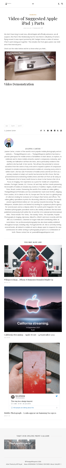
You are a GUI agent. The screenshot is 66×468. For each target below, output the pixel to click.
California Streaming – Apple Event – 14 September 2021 (29, 335)
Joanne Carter (11, 131)
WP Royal (19, 464)
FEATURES (47, 464)
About (52, 464)
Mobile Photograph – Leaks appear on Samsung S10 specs (30, 413)
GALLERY (57, 464)
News (26, 464)
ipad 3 (20, 126)
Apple (13, 126)
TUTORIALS (39, 464)
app (7, 126)
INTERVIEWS (32, 464)
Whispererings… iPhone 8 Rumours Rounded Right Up (28, 279)
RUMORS (33, 15)
